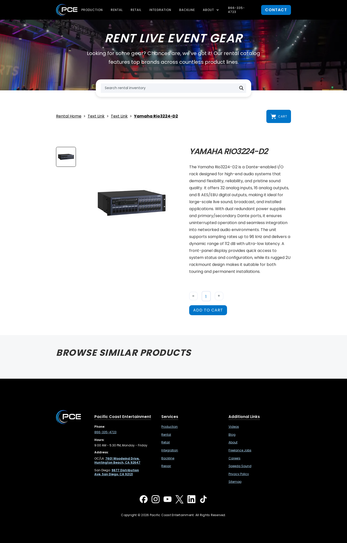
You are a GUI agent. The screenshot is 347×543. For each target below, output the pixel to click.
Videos (234, 427)
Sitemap (235, 482)
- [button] (193, 296)
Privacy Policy (239, 474)
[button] (211, 10)
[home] (66, 10)
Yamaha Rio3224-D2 (156, 116)
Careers (234, 458)
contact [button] (276, 10)
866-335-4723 (236, 10)
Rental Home (68, 116)
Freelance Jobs (240, 450)
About (233, 442)
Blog (232, 435)
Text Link (96, 116)
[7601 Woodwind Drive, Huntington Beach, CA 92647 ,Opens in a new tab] (117, 460)
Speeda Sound (240, 466)
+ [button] (219, 296)
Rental (117, 10)
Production (92, 10)
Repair (166, 466)
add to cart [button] (208, 310)
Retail (136, 10)
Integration (160, 10)
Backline (187, 10)
